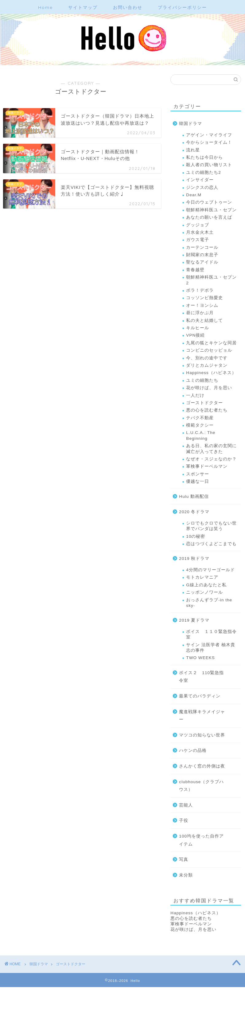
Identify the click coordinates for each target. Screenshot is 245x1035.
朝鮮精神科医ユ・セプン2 (211, 280)
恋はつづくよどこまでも (211, 543)
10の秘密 (195, 536)
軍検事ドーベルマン (207, 466)
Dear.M (193, 195)
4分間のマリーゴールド (210, 570)
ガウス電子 (197, 239)
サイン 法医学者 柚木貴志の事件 (210, 647)
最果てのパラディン (199, 696)
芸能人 (186, 805)
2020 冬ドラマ (194, 512)
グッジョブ (197, 225)
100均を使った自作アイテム (201, 840)
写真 (183, 859)
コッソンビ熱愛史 (204, 297)
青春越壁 (195, 270)
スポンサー (197, 474)
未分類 (186, 875)
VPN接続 (195, 335)
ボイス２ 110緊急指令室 (201, 676)
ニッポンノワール (204, 592)
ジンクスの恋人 (202, 187)
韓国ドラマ (190, 123)
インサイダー (200, 180)
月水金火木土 (200, 232)
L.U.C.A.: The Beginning (200, 435)
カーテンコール (202, 247)
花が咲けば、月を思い (209, 387)
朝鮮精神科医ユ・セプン (211, 210)
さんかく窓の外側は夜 (202, 766)
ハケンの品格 (193, 750)
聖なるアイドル (202, 262)
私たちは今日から (204, 157)
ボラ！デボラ (200, 290)
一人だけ (195, 395)
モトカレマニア (202, 577)
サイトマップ (83, 7)
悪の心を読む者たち (207, 410)
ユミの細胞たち (202, 380)
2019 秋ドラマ (194, 558)
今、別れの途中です (207, 358)
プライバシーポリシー (182, 7)
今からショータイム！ (209, 142)
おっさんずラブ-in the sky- (209, 603)
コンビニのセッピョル (209, 350)
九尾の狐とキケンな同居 (211, 343)
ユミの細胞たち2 (203, 172)
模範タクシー (200, 425)
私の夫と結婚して (204, 320)
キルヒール (197, 328)
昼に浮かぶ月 (200, 312)
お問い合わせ (127, 7)
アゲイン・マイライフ (209, 135)
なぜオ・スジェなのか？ (211, 459)
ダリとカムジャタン (207, 365)
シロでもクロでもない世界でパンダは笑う (211, 526)
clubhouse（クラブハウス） (201, 785)
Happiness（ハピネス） (211, 372)
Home (45, 7)
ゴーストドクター (204, 402)
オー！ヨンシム (202, 305)
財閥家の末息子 (202, 254)
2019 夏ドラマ (194, 620)
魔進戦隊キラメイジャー (202, 715)
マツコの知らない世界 (202, 735)
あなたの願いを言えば (209, 217)
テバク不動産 (200, 418)
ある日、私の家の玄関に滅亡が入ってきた (211, 448)
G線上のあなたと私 (206, 585)
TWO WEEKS (200, 657)
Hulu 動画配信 (194, 496)
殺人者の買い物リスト (209, 164)
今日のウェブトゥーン (209, 202)
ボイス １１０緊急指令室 (211, 634)
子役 (183, 820)
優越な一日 (197, 481)
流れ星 (193, 150)
